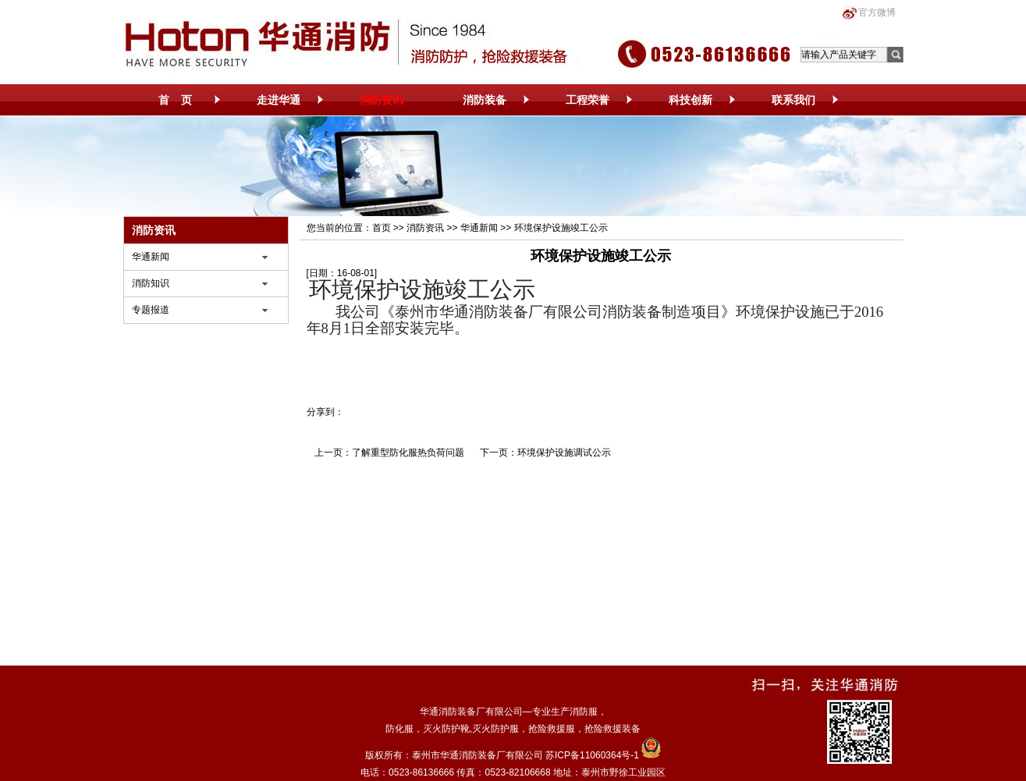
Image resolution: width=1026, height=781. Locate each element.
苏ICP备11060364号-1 (592, 755)
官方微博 (877, 12)
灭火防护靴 (446, 728)
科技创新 (690, 100)
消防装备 (484, 100)
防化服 (399, 728)
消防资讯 (381, 100)
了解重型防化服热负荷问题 (408, 452)
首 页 (175, 100)
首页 (381, 227)
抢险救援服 (551, 728)
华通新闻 (150, 256)
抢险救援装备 (612, 728)
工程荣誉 (587, 100)
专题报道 (150, 309)
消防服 (584, 711)
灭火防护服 (495, 728)
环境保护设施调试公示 (564, 452)
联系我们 (793, 100)
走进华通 (278, 100)
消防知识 (150, 283)
